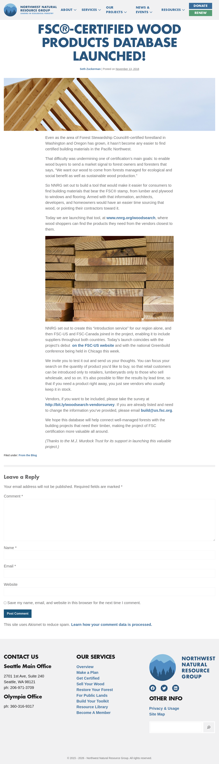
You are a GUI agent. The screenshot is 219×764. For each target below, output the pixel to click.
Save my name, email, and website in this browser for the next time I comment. (74, 603)
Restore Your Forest (94, 690)
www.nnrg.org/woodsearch (130, 218)
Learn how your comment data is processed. (111, 624)
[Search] (208, 727)
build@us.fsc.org (156, 410)
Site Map (157, 714)
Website (11, 584)
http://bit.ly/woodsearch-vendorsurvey (79, 405)
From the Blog (28, 455)
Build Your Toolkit (92, 701)
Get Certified (87, 678)
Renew (201, 13)
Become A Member (93, 713)
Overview (84, 667)
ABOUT (69, 9)
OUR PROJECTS (116, 10)
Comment (13, 496)
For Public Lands (91, 695)
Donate (201, 5)
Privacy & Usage (164, 708)
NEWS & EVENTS (144, 10)
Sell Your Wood (90, 684)
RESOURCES (173, 9)
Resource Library (92, 707)
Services (91, 9)
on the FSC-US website (93, 345)
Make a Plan (87, 672)
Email (10, 566)
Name (10, 548)
